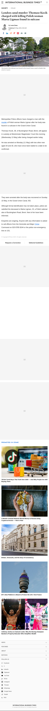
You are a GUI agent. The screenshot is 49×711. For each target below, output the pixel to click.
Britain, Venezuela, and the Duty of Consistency (17, 557)
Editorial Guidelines (36, 243)
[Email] (21, 33)
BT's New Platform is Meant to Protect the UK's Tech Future (21, 595)
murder (4, 122)
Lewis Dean (14, 25)
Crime (37, 224)
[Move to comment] (25, 33)
